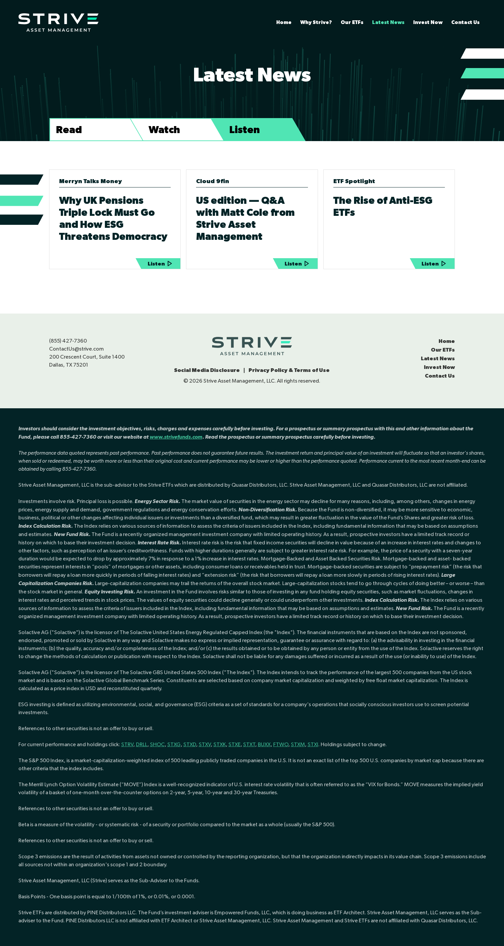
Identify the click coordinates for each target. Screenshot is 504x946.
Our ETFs (352, 22)
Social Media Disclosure (207, 370)
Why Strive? (316, 22)
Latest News (388, 22)
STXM (298, 744)
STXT (249, 744)
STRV (127, 744)
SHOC (157, 744)
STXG (174, 744)
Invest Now (428, 22)
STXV (205, 744)
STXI (313, 744)
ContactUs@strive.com (76, 349)
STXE (234, 744)
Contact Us (465, 22)
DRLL (141, 744)
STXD (189, 744)
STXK (219, 744)
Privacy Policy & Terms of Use (289, 370)
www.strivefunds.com (176, 437)
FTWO (280, 744)
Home (284, 22)
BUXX (264, 744)
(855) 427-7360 (68, 341)
